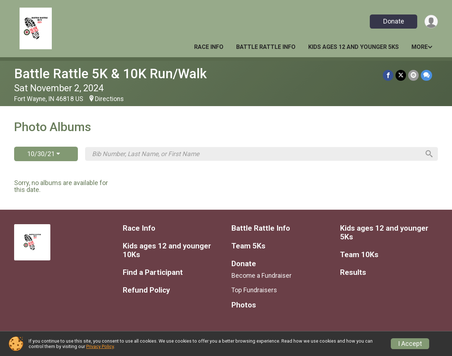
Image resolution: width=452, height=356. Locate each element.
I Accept (410, 343)
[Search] (429, 154)
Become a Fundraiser (261, 275)
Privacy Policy (100, 346)
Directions (109, 98)
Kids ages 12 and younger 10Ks (167, 250)
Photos (243, 305)
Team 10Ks (359, 255)
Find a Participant (153, 272)
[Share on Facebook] (388, 75)
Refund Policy (146, 290)
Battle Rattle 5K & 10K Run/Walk (110, 73)
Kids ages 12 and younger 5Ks (353, 46)
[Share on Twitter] (401, 75)
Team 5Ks (248, 246)
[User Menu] (431, 21)
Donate (393, 21)
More (419, 46)
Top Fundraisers (254, 290)
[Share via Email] (413, 75)
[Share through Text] (426, 75)
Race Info (208, 46)
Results (353, 272)
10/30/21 (43, 154)
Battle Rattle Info (266, 46)
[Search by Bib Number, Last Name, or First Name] (256, 154)
